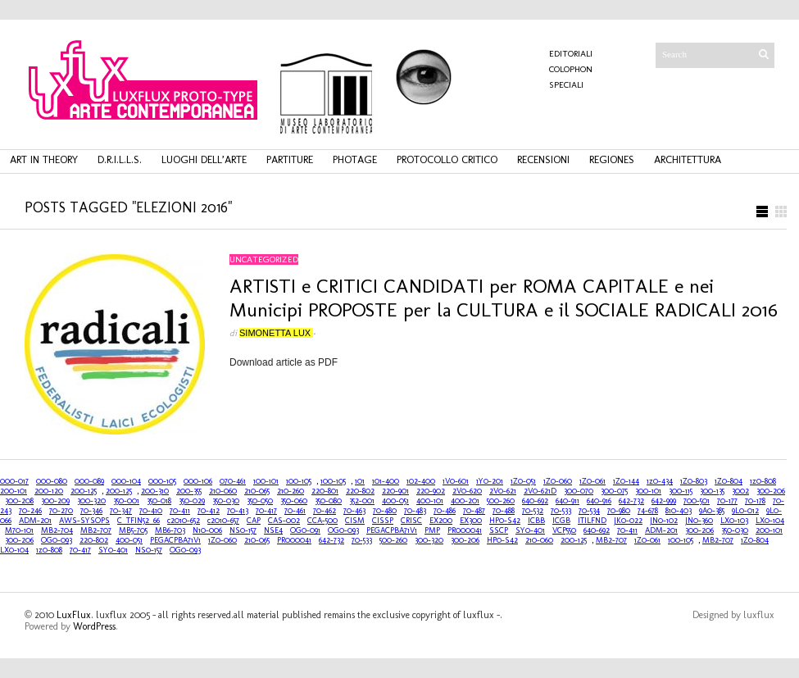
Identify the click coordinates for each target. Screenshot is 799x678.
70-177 (727, 501)
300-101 (648, 491)
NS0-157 (242, 530)
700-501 (696, 501)
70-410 (150, 511)
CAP (254, 521)
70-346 (91, 511)
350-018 (159, 501)
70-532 (532, 511)
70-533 (561, 511)
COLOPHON (570, 69)
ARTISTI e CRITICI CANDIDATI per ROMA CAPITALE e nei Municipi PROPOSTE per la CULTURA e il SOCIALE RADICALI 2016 (503, 297)
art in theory (44, 159)
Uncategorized (263, 259)
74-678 (648, 511)
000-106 (198, 481)
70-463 (354, 511)
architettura (687, 159)
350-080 (328, 501)
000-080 (51, 481)
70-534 (589, 511)
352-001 (362, 501)
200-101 (13, 491)
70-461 (295, 511)
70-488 (504, 511)
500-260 (501, 501)
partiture (289, 159)
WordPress (94, 626)
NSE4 (273, 530)
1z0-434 (660, 481)
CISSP (382, 521)
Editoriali (570, 53)
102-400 (420, 481)
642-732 (631, 501)
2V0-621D (540, 491)
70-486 (445, 511)
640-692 (535, 501)
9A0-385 (711, 511)
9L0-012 (745, 511)
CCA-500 (322, 521)
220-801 (324, 491)
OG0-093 (343, 530)
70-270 (61, 511)
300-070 (578, 491)
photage (355, 159)
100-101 (266, 481)
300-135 (712, 491)
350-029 (192, 501)
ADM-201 (35, 521)
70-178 (755, 501)
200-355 (189, 491)
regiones (611, 159)
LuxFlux (74, 615)
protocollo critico (447, 159)
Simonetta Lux (276, 333)
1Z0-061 (592, 481)
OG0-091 (305, 530)
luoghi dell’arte (204, 159)
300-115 (680, 491)
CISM (355, 521)
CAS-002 (284, 521)
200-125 (83, 491)
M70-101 (19, 530)
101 (360, 481)
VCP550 (564, 530)
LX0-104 (770, 521)
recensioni (543, 159)
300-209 (55, 501)
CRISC (411, 521)
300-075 (614, 491)
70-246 (30, 511)
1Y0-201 (489, 481)
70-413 (237, 511)
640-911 (567, 501)
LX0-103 (734, 521)
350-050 (260, 501)
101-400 (385, 481)
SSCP (498, 530)
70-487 (474, 511)
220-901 (395, 491)
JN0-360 (699, 521)
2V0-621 (502, 491)
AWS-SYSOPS (84, 521)
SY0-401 (530, 530)
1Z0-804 (728, 481)
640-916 (599, 501)
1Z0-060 (557, 481)
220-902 (430, 491)
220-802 (360, 491)
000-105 (162, 481)
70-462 (324, 511)
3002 (740, 491)
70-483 (415, 511)
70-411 (180, 511)
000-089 (89, 481)
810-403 (678, 511)
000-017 (14, 481)
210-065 (257, 491)
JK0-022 (628, 521)
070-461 (233, 481)
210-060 (223, 491)
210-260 (290, 491)
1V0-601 (456, 481)
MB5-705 (133, 530)
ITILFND (592, 521)
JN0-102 (664, 521)
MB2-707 (95, 530)
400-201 (465, 501)
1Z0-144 (626, 481)
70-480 (385, 511)
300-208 (19, 501)
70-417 (266, 511)
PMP (432, 530)
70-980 (618, 511)
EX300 (471, 521)
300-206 (770, 491)
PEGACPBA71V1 (391, 530)
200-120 (48, 491)
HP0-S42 (504, 521)
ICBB (536, 521)
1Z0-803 (693, 481)
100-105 (298, 481)
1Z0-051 (523, 481)
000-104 (126, 481)
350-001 (126, 501)
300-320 (91, 501)
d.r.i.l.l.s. (120, 159)
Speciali (566, 85)
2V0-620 (467, 491)
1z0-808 (763, 481)
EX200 (440, 521)
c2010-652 (183, 521)
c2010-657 (223, 521)
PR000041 (464, 530)
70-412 (208, 511)
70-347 (121, 511)
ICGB (561, 521)
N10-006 (207, 530)
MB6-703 (170, 530)
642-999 (663, 501)
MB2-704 (57, 530)
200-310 (155, 491)
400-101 (429, 501)
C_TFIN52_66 (138, 521)
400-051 (395, 501)
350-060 (293, 501)
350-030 (225, 501)
